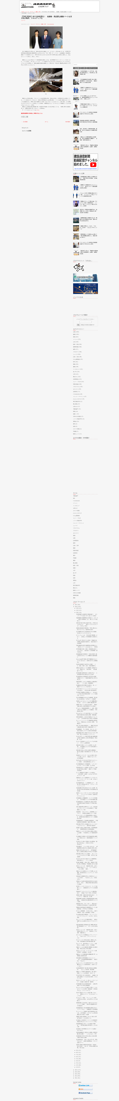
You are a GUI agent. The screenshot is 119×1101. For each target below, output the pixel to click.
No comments (51, 24)
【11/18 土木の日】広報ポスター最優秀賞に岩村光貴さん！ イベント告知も (86, 859)
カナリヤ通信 (76, 429)
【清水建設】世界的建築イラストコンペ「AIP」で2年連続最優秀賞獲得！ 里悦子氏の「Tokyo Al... (86, 959)
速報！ (75, 414)
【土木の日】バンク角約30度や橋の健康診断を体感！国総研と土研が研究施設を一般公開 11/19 (86, 738)
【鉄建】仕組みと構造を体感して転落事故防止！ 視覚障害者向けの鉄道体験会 (86, 828)
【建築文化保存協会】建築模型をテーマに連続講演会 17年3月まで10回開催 (86, 908)
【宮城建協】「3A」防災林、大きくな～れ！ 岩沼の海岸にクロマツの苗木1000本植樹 (87, 730)
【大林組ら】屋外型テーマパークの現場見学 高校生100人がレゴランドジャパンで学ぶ (87, 1020)
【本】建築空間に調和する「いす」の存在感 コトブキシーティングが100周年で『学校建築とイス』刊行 (87, 808)
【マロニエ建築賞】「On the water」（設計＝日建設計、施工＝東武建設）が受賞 (87, 911)
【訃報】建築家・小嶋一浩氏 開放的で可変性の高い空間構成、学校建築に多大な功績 (87, 863)
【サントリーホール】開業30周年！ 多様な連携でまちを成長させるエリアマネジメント (86, 921)
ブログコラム (76, 386)
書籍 (74, 366)
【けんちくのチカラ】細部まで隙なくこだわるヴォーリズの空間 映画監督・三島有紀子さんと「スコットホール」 (86, 989)
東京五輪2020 (76, 401)
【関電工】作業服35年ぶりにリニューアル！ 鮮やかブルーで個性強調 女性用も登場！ (89, 89)
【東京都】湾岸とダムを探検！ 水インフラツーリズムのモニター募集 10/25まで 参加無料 (86, 855)
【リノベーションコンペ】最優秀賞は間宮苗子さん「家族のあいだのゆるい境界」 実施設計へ (86, 722)
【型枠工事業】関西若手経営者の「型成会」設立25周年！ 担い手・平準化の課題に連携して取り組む (87, 1046)
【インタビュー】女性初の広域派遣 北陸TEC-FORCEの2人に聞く (89, 113)
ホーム (46, 121)
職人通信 (75, 404)
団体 (74, 337)
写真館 (75, 431)
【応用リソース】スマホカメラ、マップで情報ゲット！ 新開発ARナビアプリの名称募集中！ (87, 888)
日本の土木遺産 (77, 416)
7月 (77, 1054)
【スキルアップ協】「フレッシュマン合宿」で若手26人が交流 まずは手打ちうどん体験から (87, 999)
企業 (74, 332)
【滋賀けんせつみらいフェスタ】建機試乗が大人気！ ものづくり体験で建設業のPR (86, 701)
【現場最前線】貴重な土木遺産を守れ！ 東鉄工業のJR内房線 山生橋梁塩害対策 (88, 178)
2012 (76, 1076)
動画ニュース (76, 434)
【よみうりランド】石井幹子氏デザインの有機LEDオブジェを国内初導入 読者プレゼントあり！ (86, 964)
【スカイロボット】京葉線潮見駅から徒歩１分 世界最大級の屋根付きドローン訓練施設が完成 (86, 817)
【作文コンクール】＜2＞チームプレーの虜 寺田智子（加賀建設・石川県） (87, 951)
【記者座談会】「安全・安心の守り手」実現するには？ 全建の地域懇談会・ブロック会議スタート (86, 1041)
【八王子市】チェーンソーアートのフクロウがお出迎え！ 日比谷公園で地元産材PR (86, 689)
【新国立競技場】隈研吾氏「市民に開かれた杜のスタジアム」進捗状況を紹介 (86, 628)
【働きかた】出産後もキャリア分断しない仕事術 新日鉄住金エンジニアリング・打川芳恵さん (86, 872)
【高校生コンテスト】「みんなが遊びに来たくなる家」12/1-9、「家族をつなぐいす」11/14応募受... (86, 757)
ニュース (75, 354)
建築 (37, 11)
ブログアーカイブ (92, 68)
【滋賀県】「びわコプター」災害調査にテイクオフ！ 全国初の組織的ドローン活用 (86, 812)
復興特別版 (76, 347)
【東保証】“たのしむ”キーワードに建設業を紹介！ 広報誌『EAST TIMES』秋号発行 (86, 892)
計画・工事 (76, 357)
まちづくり (76, 389)
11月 (77, 610)
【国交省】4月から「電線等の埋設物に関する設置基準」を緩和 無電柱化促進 (89, 147)
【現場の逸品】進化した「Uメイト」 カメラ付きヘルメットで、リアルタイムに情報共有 (89, 105)
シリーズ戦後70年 (77, 419)
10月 (77, 612)
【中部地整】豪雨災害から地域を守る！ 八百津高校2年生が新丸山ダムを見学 (86, 673)
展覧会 (75, 421)
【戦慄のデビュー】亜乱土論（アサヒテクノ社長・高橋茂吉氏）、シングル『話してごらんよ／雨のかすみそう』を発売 (88, 204)
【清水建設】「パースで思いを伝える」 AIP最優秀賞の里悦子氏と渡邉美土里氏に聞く (87, 847)
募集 (74, 364)
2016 (76, 606)
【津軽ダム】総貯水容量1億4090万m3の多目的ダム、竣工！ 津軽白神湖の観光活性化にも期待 (86, 883)
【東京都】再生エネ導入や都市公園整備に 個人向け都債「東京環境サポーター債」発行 (86, 751)
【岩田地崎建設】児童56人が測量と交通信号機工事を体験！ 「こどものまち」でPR (86, 1033)
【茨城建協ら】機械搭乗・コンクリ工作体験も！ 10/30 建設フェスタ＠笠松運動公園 (86, 798)
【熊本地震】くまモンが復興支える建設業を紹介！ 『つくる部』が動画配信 (86, 682)
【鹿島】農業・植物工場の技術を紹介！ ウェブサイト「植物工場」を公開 (86, 895)
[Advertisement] (78, 5)
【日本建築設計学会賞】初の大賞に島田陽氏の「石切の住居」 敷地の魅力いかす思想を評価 (88, 81)
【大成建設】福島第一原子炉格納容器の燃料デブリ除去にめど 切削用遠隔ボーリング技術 (86, 838)
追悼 (74, 426)
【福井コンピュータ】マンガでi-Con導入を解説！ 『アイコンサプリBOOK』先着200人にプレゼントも (87, 794)
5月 (77, 1058)
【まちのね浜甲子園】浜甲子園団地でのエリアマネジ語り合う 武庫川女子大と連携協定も (86, 660)
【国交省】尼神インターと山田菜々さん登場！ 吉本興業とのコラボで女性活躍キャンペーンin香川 (86, 746)
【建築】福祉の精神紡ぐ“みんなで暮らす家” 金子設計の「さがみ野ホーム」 (87, 1017)
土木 (74, 342)
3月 (77, 1063)
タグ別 (83, 68)
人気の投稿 (76, 68)
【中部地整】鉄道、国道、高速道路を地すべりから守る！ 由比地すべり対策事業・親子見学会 (86, 650)
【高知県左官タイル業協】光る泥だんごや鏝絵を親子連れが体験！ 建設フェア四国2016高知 (86, 769)
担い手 (75, 371)
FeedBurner (87, 325)
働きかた (75, 376)
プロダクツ (76, 352)
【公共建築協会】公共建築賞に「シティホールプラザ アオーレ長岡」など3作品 (86, 764)
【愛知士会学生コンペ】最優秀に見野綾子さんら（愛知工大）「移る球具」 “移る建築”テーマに (86, 669)
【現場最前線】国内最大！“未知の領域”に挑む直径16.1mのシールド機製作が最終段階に (86, 655)
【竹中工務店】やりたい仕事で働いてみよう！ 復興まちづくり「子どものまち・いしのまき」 (86, 994)
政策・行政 (76, 344)
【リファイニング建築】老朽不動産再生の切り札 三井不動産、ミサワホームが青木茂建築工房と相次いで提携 (86, 1013)
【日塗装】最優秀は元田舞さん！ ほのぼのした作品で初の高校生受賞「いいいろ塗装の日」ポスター (86, 694)
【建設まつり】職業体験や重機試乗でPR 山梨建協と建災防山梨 (86, 955)
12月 (77, 608)
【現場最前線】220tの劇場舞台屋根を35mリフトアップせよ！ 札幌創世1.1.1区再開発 (87, 1008)
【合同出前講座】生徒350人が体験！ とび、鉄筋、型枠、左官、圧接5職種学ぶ (86, 665)
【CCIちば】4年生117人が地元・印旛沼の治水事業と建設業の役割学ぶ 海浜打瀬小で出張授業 (86, 642)
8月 (77, 1052)
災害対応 (75, 391)
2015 (76, 1070)
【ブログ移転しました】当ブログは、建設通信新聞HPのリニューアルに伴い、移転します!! (88, 97)
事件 (74, 424)
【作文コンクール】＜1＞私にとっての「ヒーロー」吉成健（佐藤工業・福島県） (87, 981)
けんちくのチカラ (77, 399)
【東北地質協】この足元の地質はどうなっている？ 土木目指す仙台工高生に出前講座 (86, 717)
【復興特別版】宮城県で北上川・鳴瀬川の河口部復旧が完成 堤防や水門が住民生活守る (88, 219)
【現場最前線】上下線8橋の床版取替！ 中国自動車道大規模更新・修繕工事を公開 (87, 821)
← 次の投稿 (24, 121)
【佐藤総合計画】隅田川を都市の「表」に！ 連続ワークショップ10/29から (87, 686)
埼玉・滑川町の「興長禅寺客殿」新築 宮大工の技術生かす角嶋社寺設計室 (88, 130)
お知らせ (75, 406)
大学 (39, 11)
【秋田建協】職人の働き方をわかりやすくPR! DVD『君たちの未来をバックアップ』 (87, 733)
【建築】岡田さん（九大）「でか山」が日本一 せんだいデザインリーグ (88, 227)
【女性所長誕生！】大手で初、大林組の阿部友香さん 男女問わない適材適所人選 (88, 73)
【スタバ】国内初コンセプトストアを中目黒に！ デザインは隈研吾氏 (86, 742)
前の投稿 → (68, 121)
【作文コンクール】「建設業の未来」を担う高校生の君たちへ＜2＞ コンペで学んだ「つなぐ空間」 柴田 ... (86, 867)
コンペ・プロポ (77, 381)
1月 (77, 1067)
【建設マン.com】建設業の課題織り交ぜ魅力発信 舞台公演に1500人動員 (86, 947)
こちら (37, 110)
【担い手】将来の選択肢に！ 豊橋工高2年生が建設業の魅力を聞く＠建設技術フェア (87, 726)
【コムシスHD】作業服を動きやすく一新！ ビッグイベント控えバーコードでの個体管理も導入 (89, 194)
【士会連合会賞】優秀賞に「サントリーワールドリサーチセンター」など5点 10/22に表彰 (87, 916)
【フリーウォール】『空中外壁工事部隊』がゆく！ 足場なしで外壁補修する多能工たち (86, 637)
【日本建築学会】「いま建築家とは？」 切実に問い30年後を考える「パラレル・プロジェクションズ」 (87, 784)
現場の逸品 (76, 384)
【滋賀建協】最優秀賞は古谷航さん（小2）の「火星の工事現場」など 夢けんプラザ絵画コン (87, 619)
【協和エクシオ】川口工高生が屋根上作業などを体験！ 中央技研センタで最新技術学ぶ (86, 833)
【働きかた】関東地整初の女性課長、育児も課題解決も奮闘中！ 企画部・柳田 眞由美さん (88, 138)
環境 (74, 411)
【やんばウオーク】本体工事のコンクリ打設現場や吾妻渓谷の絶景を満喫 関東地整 (86, 714)
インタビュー (76, 369)
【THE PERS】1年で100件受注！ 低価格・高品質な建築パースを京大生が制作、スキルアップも (46, 17)
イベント (75, 339)
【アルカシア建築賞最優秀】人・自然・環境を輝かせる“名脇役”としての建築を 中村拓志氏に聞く (86, 710)
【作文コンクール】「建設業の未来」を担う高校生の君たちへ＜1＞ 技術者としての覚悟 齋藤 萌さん (86, 931)
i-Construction (76, 394)
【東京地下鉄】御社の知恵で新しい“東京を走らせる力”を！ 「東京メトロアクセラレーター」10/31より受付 (87, 624)
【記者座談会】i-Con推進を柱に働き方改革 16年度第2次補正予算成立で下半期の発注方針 (87, 803)
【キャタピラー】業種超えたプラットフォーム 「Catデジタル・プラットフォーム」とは (86, 936)
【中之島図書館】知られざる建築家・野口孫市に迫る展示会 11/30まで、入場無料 (86, 698)
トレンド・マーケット (30, 11)
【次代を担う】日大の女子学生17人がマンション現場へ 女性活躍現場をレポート (86, 761)
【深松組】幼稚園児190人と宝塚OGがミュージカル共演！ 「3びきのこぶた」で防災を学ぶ (86, 877)
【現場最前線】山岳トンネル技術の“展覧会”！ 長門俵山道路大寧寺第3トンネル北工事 (86, 1025)
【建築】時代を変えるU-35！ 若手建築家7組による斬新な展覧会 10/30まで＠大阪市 (86, 850)
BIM (74, 361)
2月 (77, 1065)
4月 (77, 1061)
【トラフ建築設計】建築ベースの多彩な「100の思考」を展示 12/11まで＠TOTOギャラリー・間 (86, 774)
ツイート (23, 20)
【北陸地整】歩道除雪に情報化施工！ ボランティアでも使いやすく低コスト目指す (86, 615)
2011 (76, 1078)
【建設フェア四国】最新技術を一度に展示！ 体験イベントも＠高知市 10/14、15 (87, 972)
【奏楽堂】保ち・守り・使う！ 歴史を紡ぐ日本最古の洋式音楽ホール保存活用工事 (86, 904)
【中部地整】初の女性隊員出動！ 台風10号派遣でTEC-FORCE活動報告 (86, 984)
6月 (77, 1056)
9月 (77, 1050)
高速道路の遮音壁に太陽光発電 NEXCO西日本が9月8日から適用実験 (88, 121)
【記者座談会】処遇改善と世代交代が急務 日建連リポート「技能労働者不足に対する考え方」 (86, 678)
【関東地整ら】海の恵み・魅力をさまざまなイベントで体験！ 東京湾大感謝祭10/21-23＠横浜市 (86, 1004)
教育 (74, 349)
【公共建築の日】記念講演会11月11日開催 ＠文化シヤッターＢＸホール (86, 632)
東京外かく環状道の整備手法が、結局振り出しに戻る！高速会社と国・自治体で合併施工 (88, 211)
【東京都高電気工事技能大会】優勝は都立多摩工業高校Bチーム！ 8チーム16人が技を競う (87, 926)
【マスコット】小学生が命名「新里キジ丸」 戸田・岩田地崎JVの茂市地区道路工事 (87, 940)
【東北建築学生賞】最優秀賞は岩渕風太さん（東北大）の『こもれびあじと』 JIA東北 (87, 646)
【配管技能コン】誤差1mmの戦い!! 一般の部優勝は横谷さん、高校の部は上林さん (89, 236)
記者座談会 (76, 379)
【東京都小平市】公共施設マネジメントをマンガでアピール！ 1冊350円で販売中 (86, 824)
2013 (76, 1074)
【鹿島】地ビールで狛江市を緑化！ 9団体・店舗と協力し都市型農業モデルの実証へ (87, 705)
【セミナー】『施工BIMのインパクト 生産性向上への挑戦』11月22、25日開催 (86, 944)
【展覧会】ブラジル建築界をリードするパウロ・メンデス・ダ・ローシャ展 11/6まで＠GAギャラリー (86, 779)
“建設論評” (75, 409)
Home (23, 11)
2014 (76, 1072)
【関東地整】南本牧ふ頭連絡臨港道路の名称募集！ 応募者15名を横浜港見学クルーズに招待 (87, 900)
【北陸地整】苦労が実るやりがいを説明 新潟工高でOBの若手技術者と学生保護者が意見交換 (87, 789)
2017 (76, 604)
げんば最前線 (76, 359)
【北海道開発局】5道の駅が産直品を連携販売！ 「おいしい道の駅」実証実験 (86, 968)
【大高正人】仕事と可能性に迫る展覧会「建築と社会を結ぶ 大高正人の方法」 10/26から (86, 843)
